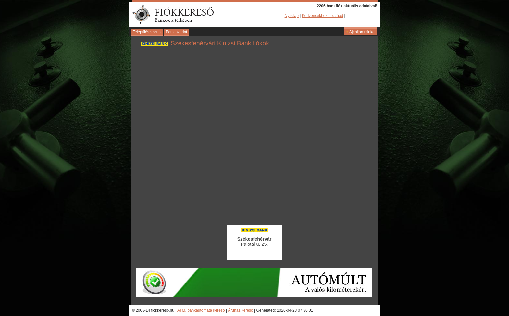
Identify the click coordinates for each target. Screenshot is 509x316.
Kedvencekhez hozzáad (322, 15)
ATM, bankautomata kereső (201, 310)
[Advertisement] (254, 206)
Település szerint (147, 32)
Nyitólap (292, 15)
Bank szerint (176, 32)
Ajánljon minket (361, 32)
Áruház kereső (240, 310)
